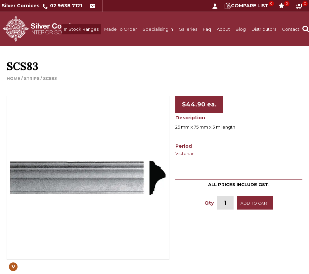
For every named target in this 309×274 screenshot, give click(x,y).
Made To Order (120, 29)
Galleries (188, 29)
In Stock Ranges (81, 29)
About (223, 29)
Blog (241, 29)
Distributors (263, 29)
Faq (207, 29)
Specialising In (158, 29)
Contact (290, 29)
